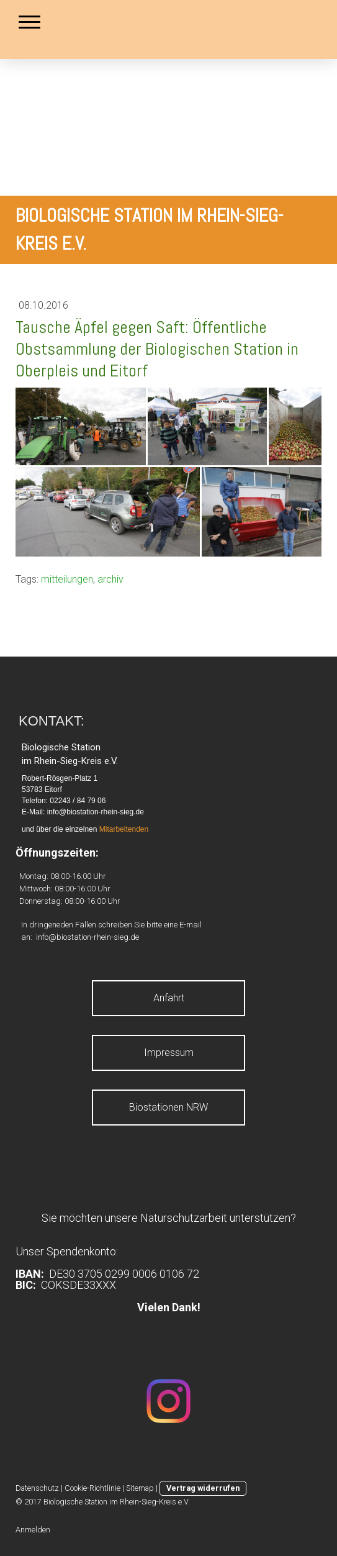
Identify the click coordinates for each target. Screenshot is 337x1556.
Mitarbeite (115, 829)
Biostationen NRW (168, 1107)
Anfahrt (168, 998)
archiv (110, 579)
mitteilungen (67, 579)
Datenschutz (37, 1488)
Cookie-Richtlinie (92, 1488)
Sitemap (140, 1488)
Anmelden (33, 1529)
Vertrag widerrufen (203, 1488)
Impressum (169, 1052)
